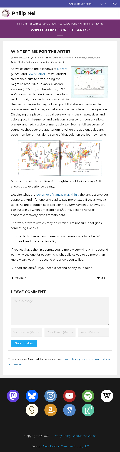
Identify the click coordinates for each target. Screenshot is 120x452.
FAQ (114, 3)
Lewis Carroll (37, 74)
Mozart (62, 69)
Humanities (57, 24)
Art (26, 24)
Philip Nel (38, 57)
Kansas (66, 24)
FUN (101, 3)
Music (74, 24)
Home (19, 24)
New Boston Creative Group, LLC (66, 446)
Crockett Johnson (80, 3)
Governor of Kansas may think (57, 194)
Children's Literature (40, 24)
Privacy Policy (61, 436)
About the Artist (84, 436)
